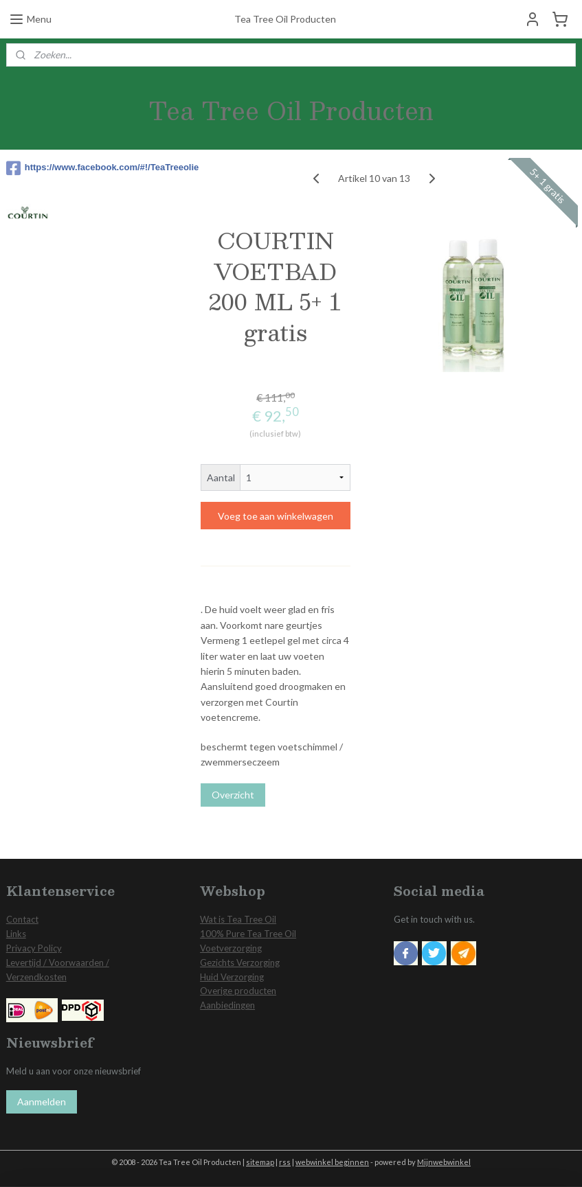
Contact (22, 919)
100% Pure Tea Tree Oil (248, 933)
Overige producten (238, 990)
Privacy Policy (34, 948)
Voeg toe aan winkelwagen (275, 516)
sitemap (260, 1161)
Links (16, 933)
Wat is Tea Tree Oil (238, 919)
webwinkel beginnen (332, 1161)
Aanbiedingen (227, 1005)
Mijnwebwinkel (444, 1161)
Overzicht (233, 794)
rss (285, 1161)
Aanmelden (41, 1101)
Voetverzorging (231, 948)
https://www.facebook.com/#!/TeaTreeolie (83, 168)
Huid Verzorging (232, 976)
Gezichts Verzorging (240, 962)
